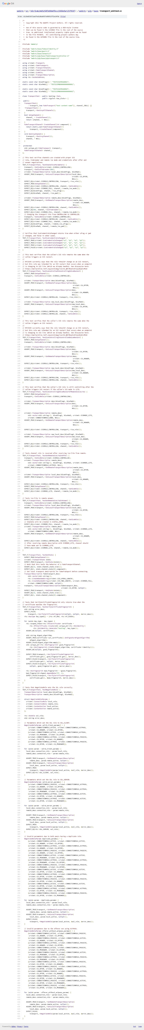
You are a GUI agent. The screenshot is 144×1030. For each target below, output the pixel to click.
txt (134, 1026)
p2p (90, 11)
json (140, 1026)
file (63, 16)
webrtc (20, 11)
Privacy (19, 1026)
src (27, 11)
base (96, 11)
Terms (26, 1026)
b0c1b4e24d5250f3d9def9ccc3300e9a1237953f (52, 11)
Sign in (139, 3)
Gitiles (13, 1026)
